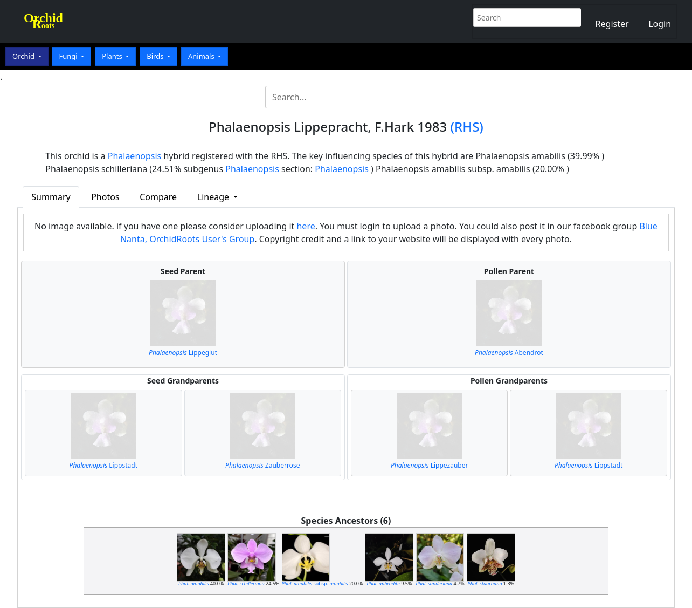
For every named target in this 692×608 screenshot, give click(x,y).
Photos (105, 197)
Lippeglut (183, 352)
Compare (158, 197)
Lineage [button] (214, 197)
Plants (113, 56)
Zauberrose (262, 465)
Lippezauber (429, 465)
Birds (156, 56)
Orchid (24, 56)
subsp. (315, 583)
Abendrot (509, 352)
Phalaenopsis (135, 156)
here (305, 226)
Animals (202, 56)
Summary (50, 197)
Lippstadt (103, 465)
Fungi (69, 56)
